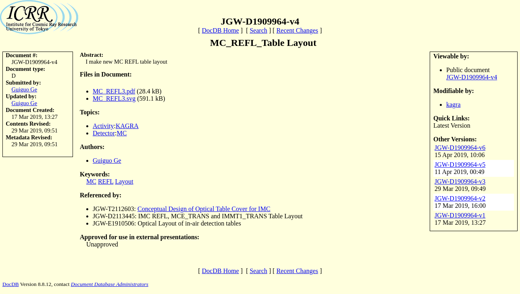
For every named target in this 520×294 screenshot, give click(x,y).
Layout (124, 181)
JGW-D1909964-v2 (460, 198)
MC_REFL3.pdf (114, 91)
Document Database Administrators (109, 284)
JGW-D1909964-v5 (460, 164)
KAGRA (127, 125)
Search (258, 30)
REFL (106, 181)
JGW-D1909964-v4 (471, 77)
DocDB (10, 284)
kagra (453, 104)
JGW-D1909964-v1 (460, 215)
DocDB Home (220, 30)
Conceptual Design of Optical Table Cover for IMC (203, 208)
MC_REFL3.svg (114, 98)
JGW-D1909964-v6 (460, 147)
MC (122, 133)
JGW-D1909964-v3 (460, 181)
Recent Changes (297, 30)
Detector (104, 133)
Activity (103, 125)
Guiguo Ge (24, 89)
